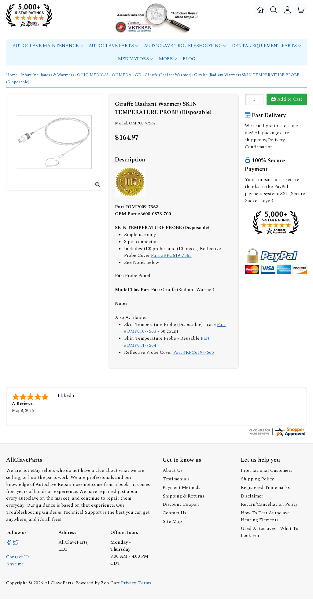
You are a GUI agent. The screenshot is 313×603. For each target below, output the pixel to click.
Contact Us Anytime (18, 564)
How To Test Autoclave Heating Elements (265, 520)
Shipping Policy (257, 482)
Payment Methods (181, 491)
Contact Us (174, 516)
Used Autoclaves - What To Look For (269, 536)
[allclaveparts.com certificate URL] (278, 439)
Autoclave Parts (113, 50)
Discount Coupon (181, 508)
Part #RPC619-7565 (171, 260)
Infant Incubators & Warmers (47, 79)
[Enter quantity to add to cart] (254, 104)
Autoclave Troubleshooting (185, 50)
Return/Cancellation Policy (269, 508)
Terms (144, 586)
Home (12, 79)
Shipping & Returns (183, 500)
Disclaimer (252, 500)
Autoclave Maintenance (48, 50)
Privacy (128, 586)
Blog (189, 63)
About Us (172, 474)
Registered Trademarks (265, 491)
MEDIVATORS (135, 63)
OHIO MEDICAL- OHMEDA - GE (109, 79)
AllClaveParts (58, 586)
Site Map (172, 525)
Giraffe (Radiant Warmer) (168, 79)
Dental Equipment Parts (266, 50)
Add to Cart (286, 103)
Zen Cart (110, 586)
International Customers (266, 474)
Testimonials (176, 482)
